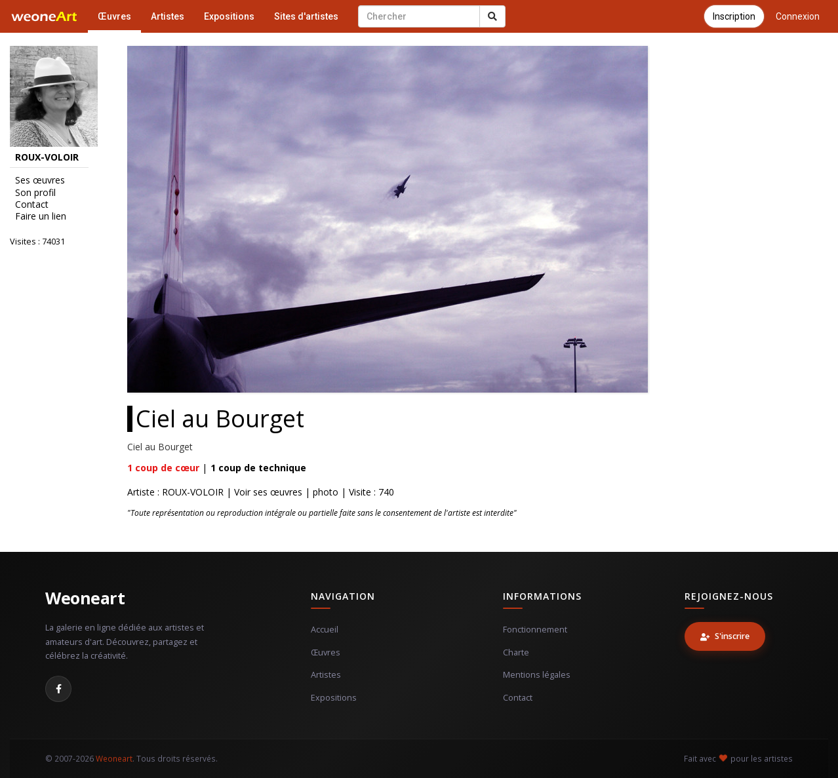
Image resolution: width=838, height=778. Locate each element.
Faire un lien (40, 216)
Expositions (229, 16)
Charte (516, 652)
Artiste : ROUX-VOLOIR (175, 492)
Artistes (167, 16)
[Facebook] (58, 689)
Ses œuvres (40, 180)
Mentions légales (536, 674)
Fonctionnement (535, 629)
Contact (32, 204)
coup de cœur (163, 467)
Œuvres (114, 16)
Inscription (734, 16)
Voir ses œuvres (268, 492)
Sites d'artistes (306, 16)
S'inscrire (724, 636)
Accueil (324, 629)
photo (325, 492)
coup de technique (258, 467)
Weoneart (85, 598)
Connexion (798, 16)
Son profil (35, 193)
